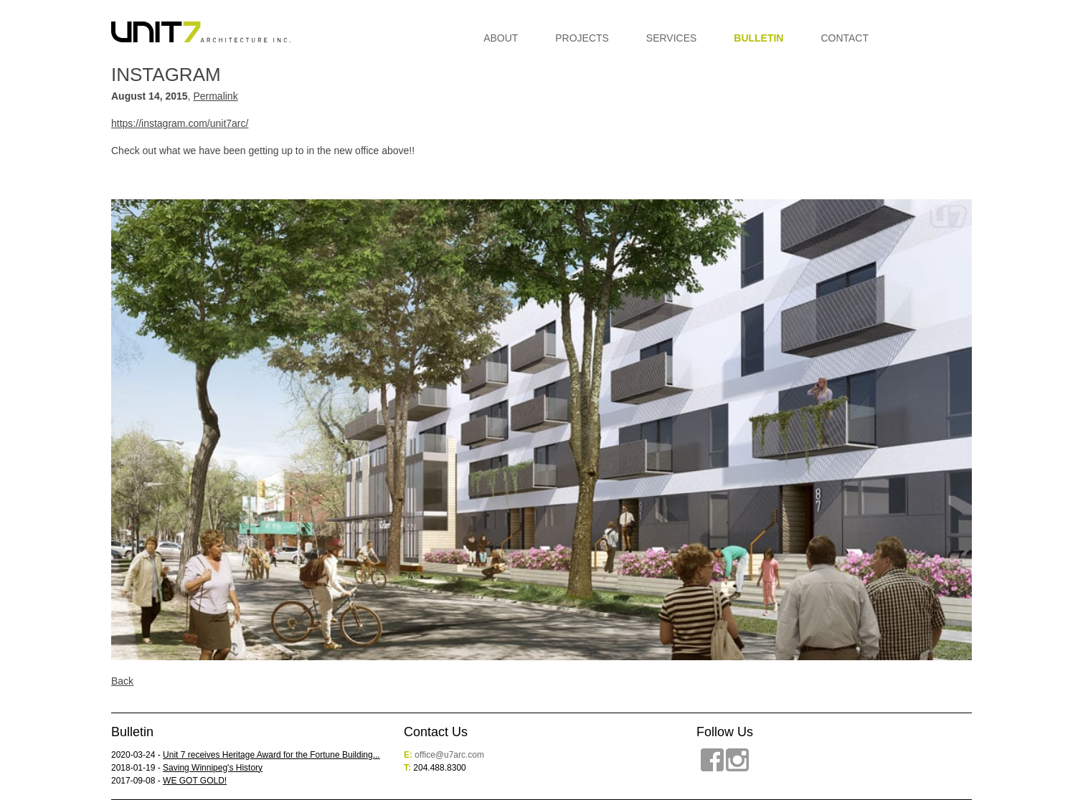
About (500, 38)
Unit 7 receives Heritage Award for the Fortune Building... (271, 755)
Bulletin (758, 38)
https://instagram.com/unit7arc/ (179, 123)
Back (122, 681)
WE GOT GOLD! (195, 781)
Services (671, 38)
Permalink (215, 96)
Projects (582, 38)
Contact (844, 38)
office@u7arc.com (449, 755)
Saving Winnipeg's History (213, 768)
